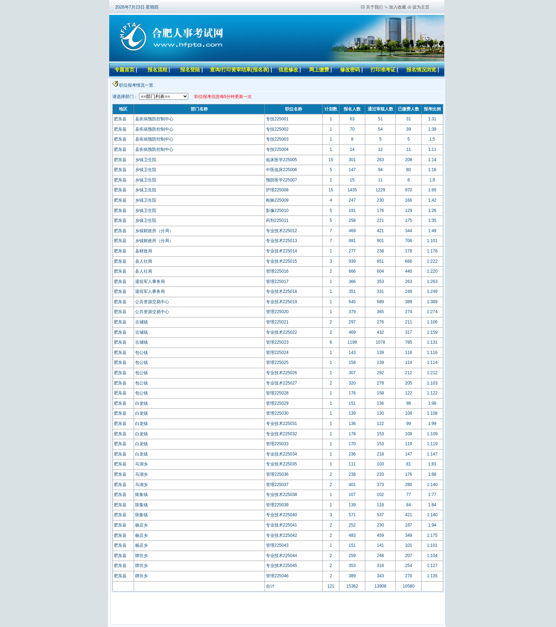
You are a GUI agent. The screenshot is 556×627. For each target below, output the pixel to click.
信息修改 (288, 69)
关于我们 (374, 7)
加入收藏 (397, 7)
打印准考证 (383, 69)
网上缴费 (319, 69)
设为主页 (420, 7)
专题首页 (124, 69)
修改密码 (350, 69)
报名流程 (157, 69)
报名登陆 (190, 69)
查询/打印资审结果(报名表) (239, 69)
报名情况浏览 (422, 69)
